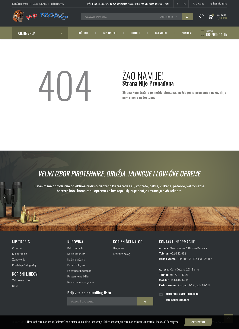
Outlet (135, 33)
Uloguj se (198, 3)
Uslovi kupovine (40, 3)
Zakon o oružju (21, 280)
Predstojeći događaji (24, 265)
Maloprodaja (19, 253)
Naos (15, 286)
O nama (17, 248)
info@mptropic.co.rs (177, 300)
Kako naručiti (75, 248)
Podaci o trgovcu (77, 265)
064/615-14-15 (216, 34)
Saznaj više (173, 326)
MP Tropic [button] (109, 33)
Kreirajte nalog (218, 3)
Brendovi (161, 33)
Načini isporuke (76, 253)
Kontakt (187, 33)
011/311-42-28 (179, 274)
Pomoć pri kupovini (20, 3)
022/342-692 (178, 253)
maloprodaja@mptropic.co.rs (182, 294)
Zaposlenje (18, 259)
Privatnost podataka (79, 270)
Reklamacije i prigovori (80, 282)
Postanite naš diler (78, 276)
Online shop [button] (26, 33)
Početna (83, 33)
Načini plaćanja (57, 3)
